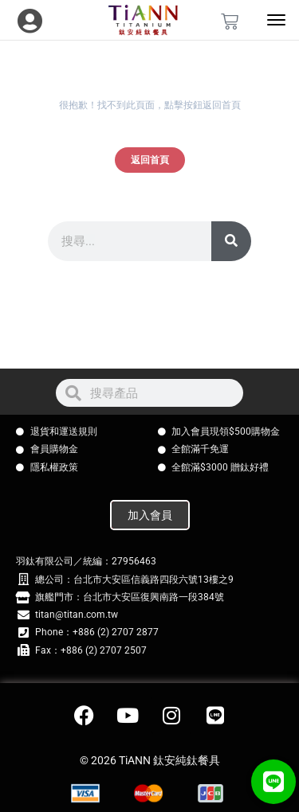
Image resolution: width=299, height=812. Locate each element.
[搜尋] (231, 241)
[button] (273, 781)
